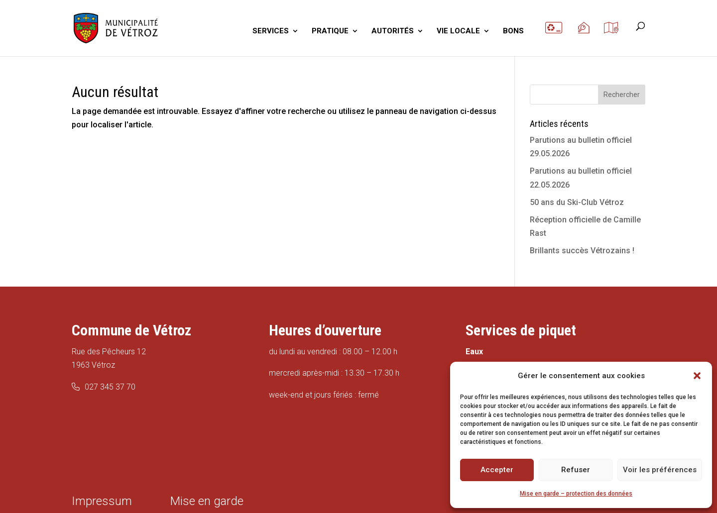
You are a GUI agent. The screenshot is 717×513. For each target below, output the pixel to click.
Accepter (496, 469)
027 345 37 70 (110, 387)
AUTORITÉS (392, 31)
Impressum (102, 501)
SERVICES (270, 31)
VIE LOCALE (458, 31)
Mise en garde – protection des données (576, 493)
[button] (697, 376)
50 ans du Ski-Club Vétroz (577, 202)
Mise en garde (206, 501)
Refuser (575, 469)
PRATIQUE (330, 31)
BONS (513, 31)
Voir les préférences (660, 469)
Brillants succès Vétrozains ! (582, 250)
